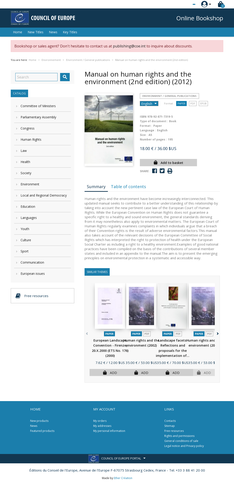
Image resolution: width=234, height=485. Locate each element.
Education (28, 206)
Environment (30, 184)
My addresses (102, 426)
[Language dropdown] (185, 4)
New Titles (35, 32)
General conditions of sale (181, 441)
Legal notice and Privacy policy (184, 446)
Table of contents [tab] (128, 186)
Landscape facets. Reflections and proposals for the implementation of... (172, 350)
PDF (192, 103)
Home (17, 32)
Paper (181, 103)
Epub (203, 103)
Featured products (42, 431)
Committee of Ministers (38, 106)
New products (39, 421)
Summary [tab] (96, 186)
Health (25, 162)
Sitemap (169, 426)
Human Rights (31, 139)
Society (26, 173)
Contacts (170, 421)
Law (24, 150)
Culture (26, 240)
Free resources (174, 431)
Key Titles (70, 32)
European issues (33, 273)
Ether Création (123, 478)
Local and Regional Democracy (44, 195)
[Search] (36, 77)
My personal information (109, 431)
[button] (217, 332)
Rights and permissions (179, 436)
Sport (25, 251)
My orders (99, 421)
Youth (25, 229)
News (53, 32)
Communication (32, 262)
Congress (28, 128)
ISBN (143, 117)
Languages (29, 217)
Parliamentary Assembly (38, 117)
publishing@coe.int (129, 46)
